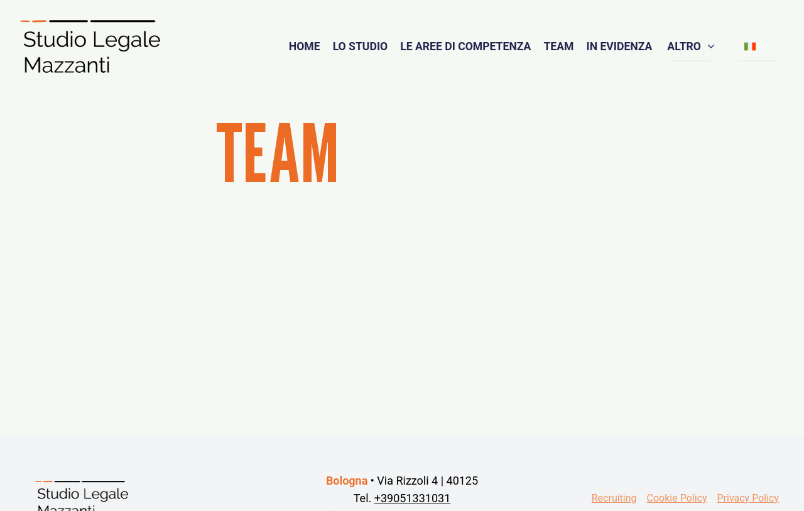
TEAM (558, 46)
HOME (304, 46)
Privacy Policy (748, 498)
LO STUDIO (360, 46)
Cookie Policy (677, 498)
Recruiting (614, 498)
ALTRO (691, 46)
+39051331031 (412, 498)
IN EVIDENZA (619, 46)
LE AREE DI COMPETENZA (465, 46)
